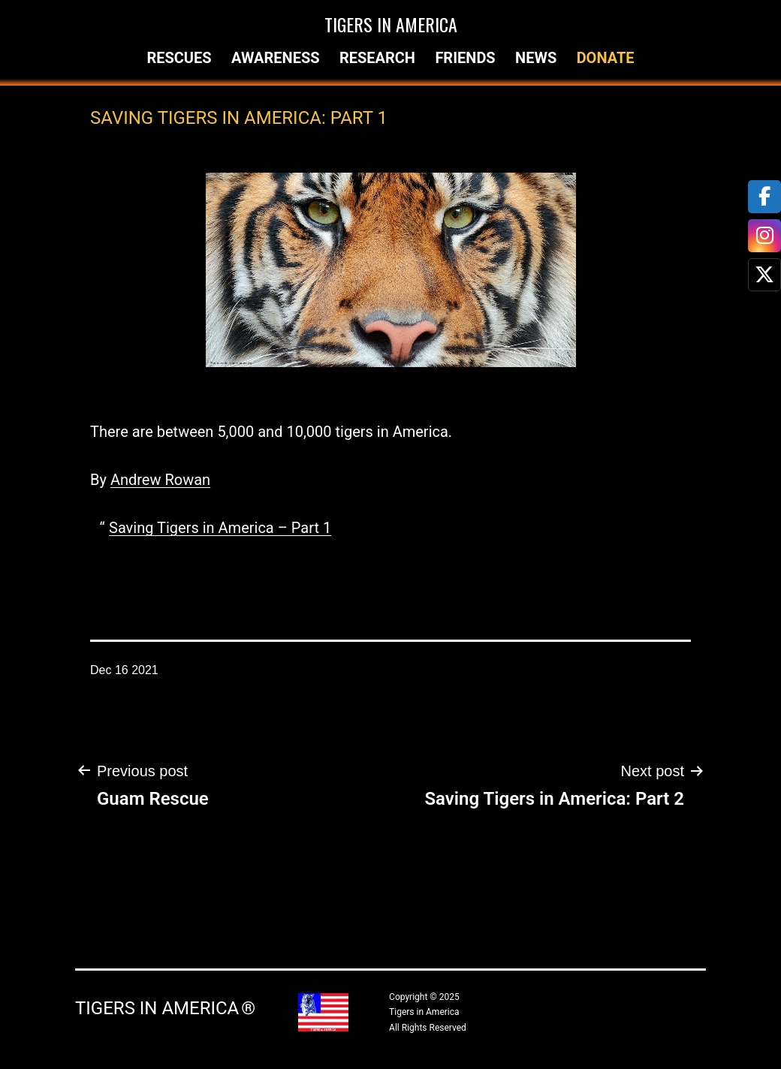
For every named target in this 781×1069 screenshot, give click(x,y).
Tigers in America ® (165, 1008)
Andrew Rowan (160, 480)
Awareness (275, 58)
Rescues (178, 58)
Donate (606, 58)
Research (377, 58)
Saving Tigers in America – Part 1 (220, 528)
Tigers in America (390, 24)
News (535, 58)
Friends (465, 58)
